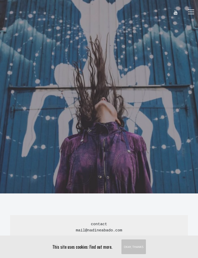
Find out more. (100, 247)
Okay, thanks (134, 247)
